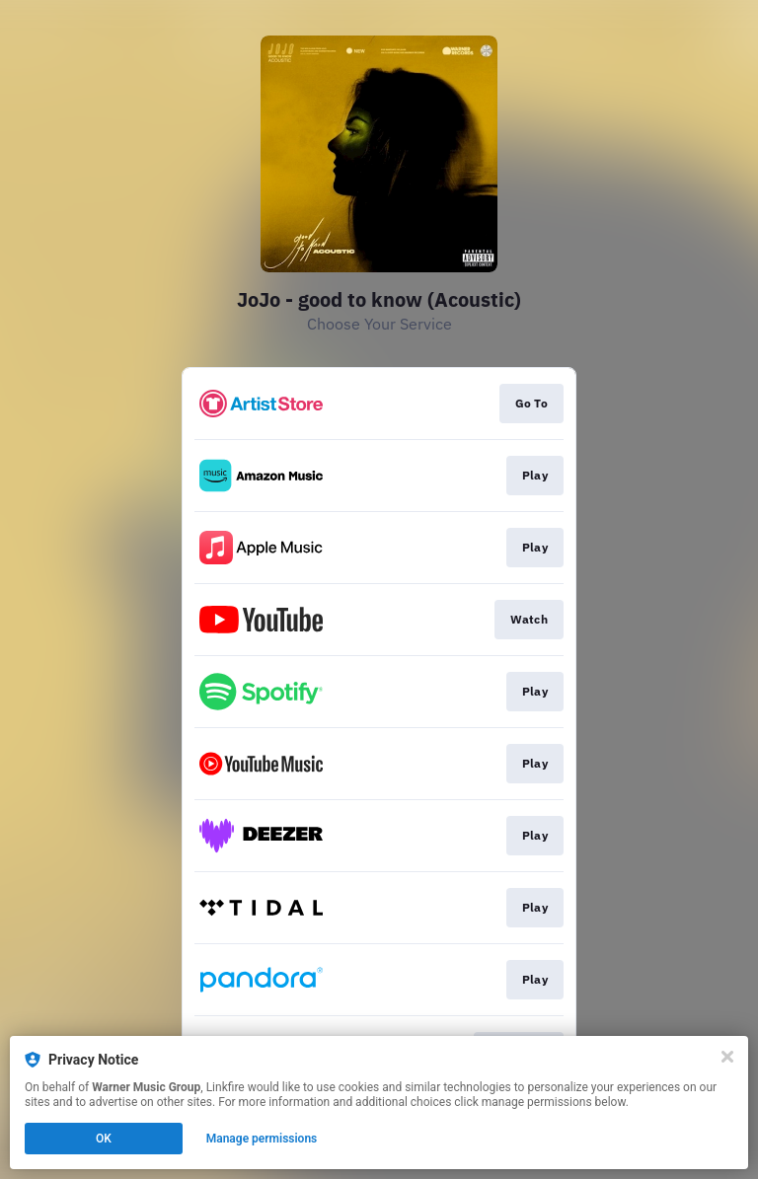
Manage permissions (262, 1138)
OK (104, 1138)
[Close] (727, 1056)
